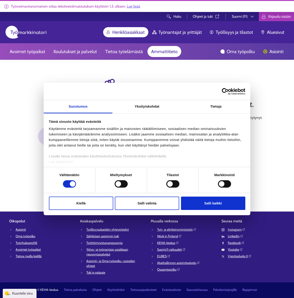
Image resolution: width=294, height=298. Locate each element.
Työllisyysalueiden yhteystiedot (107, 229)
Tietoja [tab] (216, 106)
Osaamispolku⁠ (168, 269)
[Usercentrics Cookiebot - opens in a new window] (225, 91)
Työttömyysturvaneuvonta (104, 243)
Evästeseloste (171, 290)
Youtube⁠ (235, 249)
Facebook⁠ (236, 243)
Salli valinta (147, 203)
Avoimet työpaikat (27, 51)
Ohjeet (97, 290)
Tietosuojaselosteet (143, 290)
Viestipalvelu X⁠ (240, 256)
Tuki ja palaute (95, 272)
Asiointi (273, 51)
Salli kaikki (213, 203)
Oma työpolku (237, 51)
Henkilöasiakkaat (125, 32)
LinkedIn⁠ (235, 236)
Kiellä (80, 203)
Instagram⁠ (236, 229)
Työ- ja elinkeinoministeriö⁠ (176, 229)
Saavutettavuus (197, 290)
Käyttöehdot (116, 290)
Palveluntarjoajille (225, 290)
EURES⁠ (163, 256)
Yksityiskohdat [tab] (147, 106)
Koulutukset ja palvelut (75, 51)
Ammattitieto (164, 51)
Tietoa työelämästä (124, 51)
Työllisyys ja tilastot (231, 32)
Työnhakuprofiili (26, 243)
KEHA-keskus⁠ (168, 243)
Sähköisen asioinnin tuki (102, 236)
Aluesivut (272, 32)
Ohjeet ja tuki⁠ (206, 16)
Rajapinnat (249, 290)
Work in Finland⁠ (169, 236)
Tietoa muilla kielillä (29, 256)
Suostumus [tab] (78, 106)
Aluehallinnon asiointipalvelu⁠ (178, 263)
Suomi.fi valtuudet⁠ (171, 249)
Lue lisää (133, 6)
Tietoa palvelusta (75, 290)
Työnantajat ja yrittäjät (177, 32)
